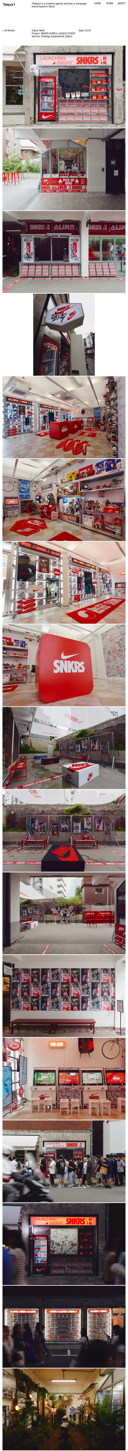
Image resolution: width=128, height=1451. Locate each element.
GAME (97, 3)
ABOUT (122, 3)
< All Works (8, 30)
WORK (109, 3)
